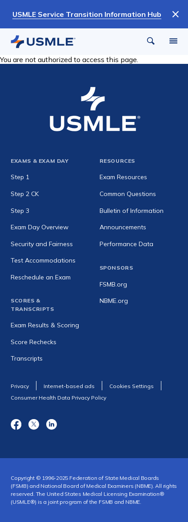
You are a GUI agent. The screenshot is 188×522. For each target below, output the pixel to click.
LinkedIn (51, 424)
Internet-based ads (69, 386)
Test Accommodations (43, 260)
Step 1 (20, 177)
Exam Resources (123, 177)
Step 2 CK (25, 194)
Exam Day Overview (39, 227)
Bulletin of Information (132, 211)
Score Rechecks (33, 342)
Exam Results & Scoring (45, 325)
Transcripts (27, 358)
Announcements (123, 227)
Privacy (20, 386)
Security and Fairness (42, 244)
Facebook (16, 424)
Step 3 (20, 211)
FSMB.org (113, 284)
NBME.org (114, 301)
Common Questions (128, 194)
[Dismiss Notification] (175, 14)
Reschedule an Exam (41, 277)
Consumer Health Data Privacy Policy (58, 397)
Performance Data (126, 244)
